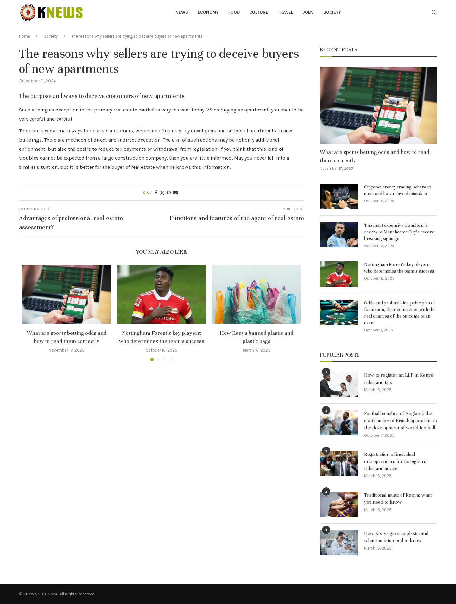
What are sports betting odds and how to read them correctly (374, 156)
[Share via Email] (175, 192)
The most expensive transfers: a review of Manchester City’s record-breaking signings (400, 232)
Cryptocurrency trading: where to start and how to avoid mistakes (397, 190)
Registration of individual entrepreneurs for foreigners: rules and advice (396, 461)
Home (24, 36)
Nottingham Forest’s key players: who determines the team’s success (399, 268)
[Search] (434, 13)
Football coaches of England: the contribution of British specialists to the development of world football (400, 420)
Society (332, 12)
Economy (208, 12)
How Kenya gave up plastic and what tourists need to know (396, 537)
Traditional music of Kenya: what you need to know (398, 498)
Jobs (308, 12)
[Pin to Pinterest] (169, 192)
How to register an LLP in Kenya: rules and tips (399, 378)
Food (234, 12)
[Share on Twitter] (162, 193)
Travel (285, 12)
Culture (258, 12)
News (181, 12)
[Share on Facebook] (156, 192)
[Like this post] (149, 192)
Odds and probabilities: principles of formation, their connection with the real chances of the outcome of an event (399, 313)
